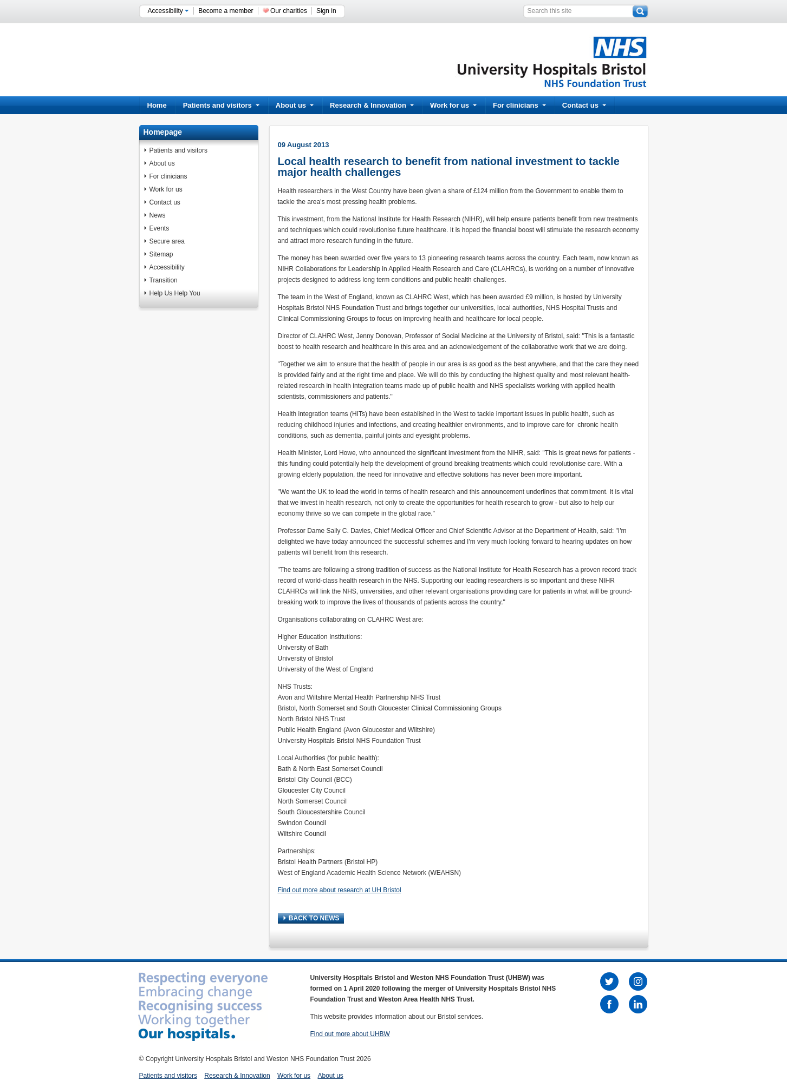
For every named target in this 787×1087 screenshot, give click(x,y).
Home (157, 105)
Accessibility (169, 11)
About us (295, 105)
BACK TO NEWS (311, 918)
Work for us (453, 105)
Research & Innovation (372, 105)
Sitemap (161, 254)
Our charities (288, 11)
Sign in (326, 11)
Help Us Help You (174, 293)
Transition (163, 280)
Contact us (584, 105)
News (157, 215)
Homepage (163, 132)
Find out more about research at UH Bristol (339, 890)
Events (159, 228)
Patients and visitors (221, 105)
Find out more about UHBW (350, 1034)
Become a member (225, 11)
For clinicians (519, 105)
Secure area (167, 241)
